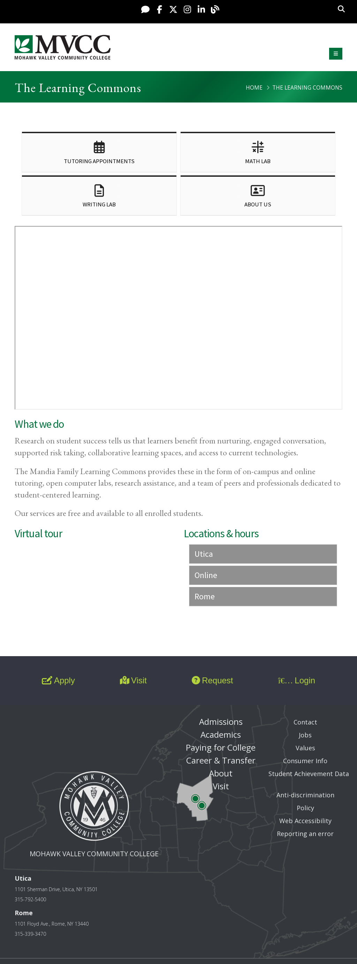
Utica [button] (204, 553)
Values (305, 748)
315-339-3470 (30, 934)
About (221, 773)
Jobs (305, 735)
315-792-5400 (30, 899)
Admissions (221, 721)
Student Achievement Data (308, 773)
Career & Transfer (221, 760)
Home (254, 87)
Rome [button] (205, 596)
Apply (58, 680)
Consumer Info (305, 761)
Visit (133, 680)
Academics (220, 734)
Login (296, 680)
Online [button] (206, 575)
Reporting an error (305, 833)
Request (212, 680)
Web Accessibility (305, 821)
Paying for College (221, 747)
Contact (305, 722)
